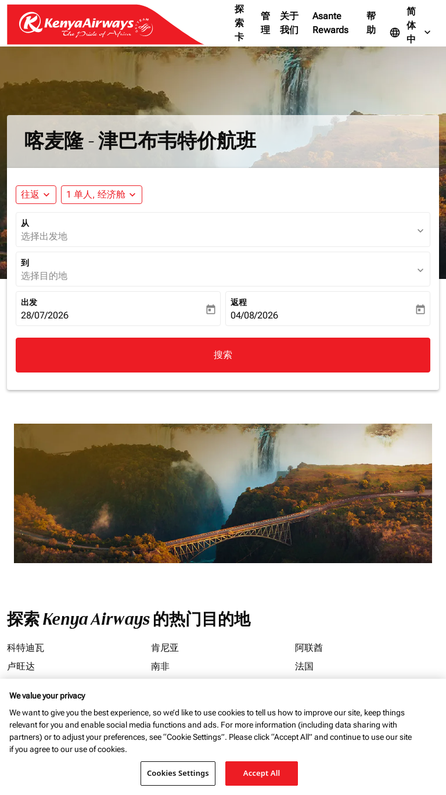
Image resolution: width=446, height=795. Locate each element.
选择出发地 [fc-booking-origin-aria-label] (44, 236)
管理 (265, 22)
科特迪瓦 (25, 647)
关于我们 (289, 22)
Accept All (261, 773)
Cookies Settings (178, 773)
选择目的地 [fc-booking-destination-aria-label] (44, 275)
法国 (304, 666)
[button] (101, 194)
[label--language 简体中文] (411, 32)
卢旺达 (21, 666)
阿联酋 (309, 647)
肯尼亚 (165, 647)
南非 (160, 666)
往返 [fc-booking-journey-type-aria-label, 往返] (30, 194)
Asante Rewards (330, 22)
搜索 (223, 354)
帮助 (371, 22)
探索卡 (239, 22)
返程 (239, 302)
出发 (29, 302)
